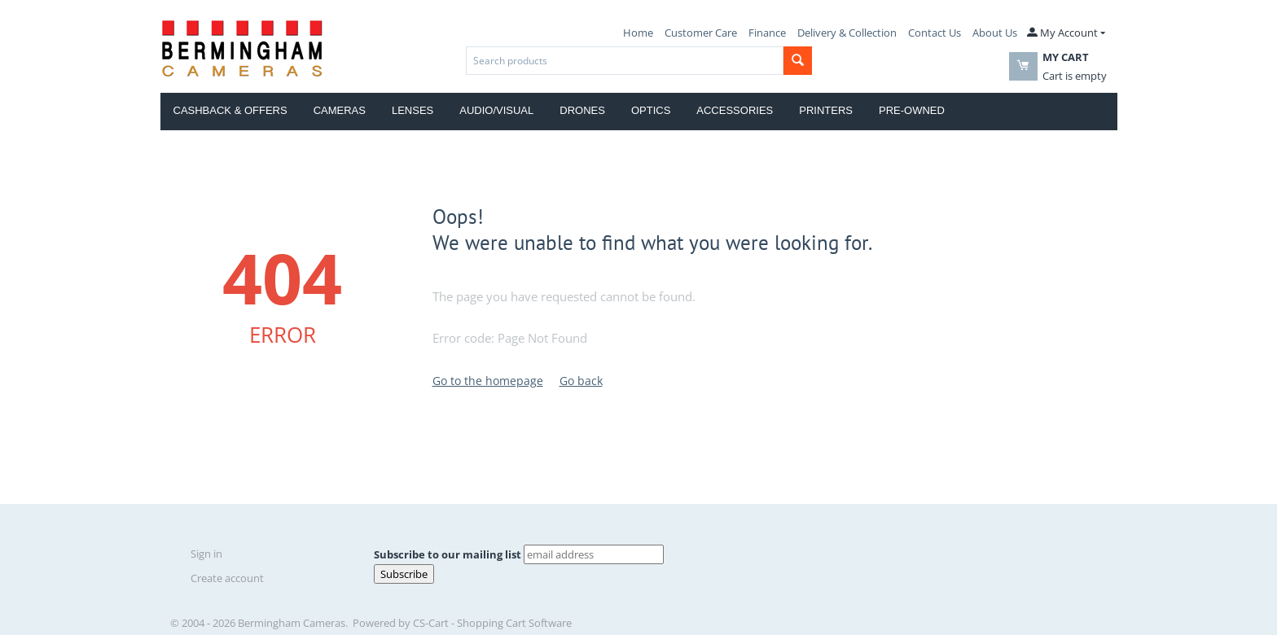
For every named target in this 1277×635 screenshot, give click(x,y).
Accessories (734, 110)
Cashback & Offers (230, 110)
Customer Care (701, 32)
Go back (581, 380)
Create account (227, 578)
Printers (826, 110)
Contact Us (934, 32)
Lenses (412, 110)
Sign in (206, 553)
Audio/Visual (496, 110)
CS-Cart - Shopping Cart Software (492, 622)
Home (638, 32)
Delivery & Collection (847, 32)
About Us (994, 32)
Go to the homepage (487, 380)
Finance (767, 32)
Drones (582, 110)
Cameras (340, 110)
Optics (650, 110)
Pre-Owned (912, 110)
